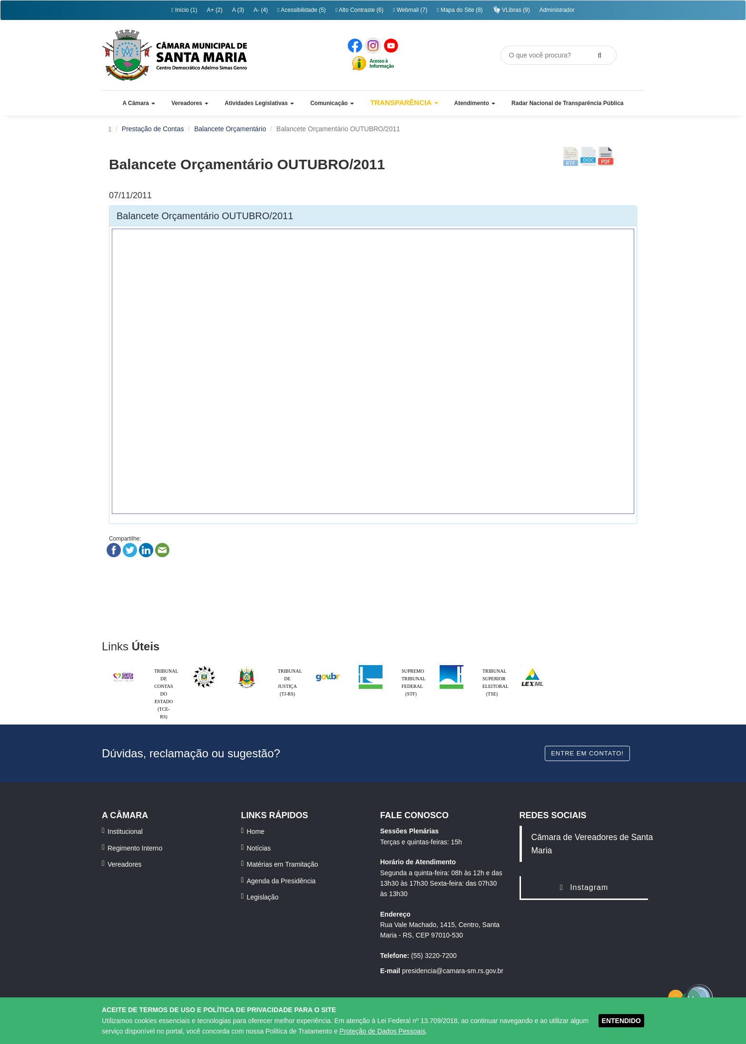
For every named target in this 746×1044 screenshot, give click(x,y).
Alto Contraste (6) (359, 10)
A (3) (238, 10)
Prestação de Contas (153, 129)
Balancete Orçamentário (230, 129)
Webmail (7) (410, 10)
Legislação (263, 897)
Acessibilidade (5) (301, 10)
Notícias (259, 848)
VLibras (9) (511, 9)
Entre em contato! (587, 752)
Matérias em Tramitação (282, 864)
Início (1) (184, 10)
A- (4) (261, 10)
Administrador (557, 10)
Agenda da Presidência (281, 881)
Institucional (125, 831)
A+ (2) (215, 10)
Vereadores (125, 864)
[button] (138, 103)
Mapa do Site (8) (459, 10)
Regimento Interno (135, 848)
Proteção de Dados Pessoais (383, 1031)
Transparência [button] (404, 102)
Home (256, 831)
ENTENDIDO (621, 1021)
